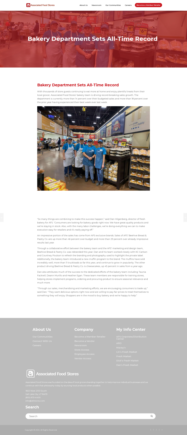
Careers (128, 5)
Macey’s (121, 347)
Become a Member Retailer (148, 5)
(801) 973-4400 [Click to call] (33, 397)
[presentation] (150, 429)
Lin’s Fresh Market (126, 352)
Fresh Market (123, 356)
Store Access (81, 349)
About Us (84, 5)
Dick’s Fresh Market (127, 360)
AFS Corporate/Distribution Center (131, 337)
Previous (141, 113)
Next (144, 113)
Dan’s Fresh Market (127, 365)
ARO (119, 343)
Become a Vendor (84, 341)
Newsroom (96, 5)
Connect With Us (42, 341)
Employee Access (84, 354)
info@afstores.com (35, 401)
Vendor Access (82, 358)
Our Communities (113, 5)
